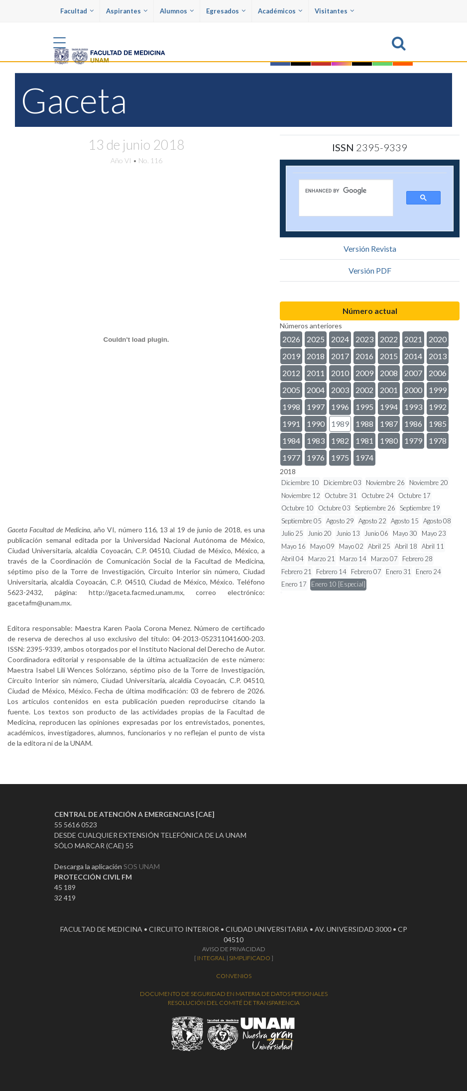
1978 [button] (438, 440)
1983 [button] (316, 440)
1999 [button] (438, 390)
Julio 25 (292, 533)
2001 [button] (389, 390)
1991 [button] (291, 423)
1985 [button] (438, 423)
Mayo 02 (351, 546)
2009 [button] (364, 373)
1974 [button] (364, 457)
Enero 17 (294, 584)
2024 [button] (340, 339)
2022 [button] (389, 339)
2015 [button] (389, 356)
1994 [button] (389, 406)
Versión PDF (370, 270)
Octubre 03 (334, 508)
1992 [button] (438, 406)
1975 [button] (340, 457)
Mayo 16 (293, 546)
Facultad (77, 11)
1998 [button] (291, 406)
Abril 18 (406, 546)
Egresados (225, 11)
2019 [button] (291, 356)
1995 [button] (364, 406)
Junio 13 (348, 533)
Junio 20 (320, 533)
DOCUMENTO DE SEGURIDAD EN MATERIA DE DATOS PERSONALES (234, 993)
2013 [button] (438, 356)
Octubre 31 (341, 495)
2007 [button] (413, 373)
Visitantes (334, 11)
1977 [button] (291, 457)
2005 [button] (291, 390)
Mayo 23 (434, 533)
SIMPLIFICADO (249, 958)
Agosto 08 (437, 521)
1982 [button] (340, 440)
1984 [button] (291, 440)
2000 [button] (413, 390)
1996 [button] (340, 406)
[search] (339, 190)
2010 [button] (340, 373)
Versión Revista (370, 248)
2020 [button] (438, 339)
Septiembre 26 (375, 508)
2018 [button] (316, 356)
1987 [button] (389, 423)
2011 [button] (316, 373)
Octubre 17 (414, 495)
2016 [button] (364, 356)
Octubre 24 (377, 495)
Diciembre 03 (342, 483)
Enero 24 (428, 572)
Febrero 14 (331, 572)
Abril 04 (292, 559)
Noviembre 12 (300, 495)
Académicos (280, 11)
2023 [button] (364, 339)
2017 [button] (340, 356)
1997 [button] (316, 406)
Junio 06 (376, 533)
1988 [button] (364, 423)
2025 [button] (316, 339)
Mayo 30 (405, 533)
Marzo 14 (353, 559)
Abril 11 (433, 546)
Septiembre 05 (301, 521)
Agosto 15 (405, 521)
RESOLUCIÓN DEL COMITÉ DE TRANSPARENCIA (234, 1002)
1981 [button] (364, 440)
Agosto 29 (340, 521)
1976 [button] (316, 457)
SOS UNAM (141, 866)
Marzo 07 (384, 559)
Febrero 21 (296, 572)
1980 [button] (389, 440)
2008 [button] (389, 373)
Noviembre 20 (428, 483)
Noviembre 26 (385, 483)
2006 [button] (438, 373)
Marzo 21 (321, 559)
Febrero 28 (417, 559)
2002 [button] (364, 390)
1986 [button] (413, 423)
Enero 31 (398, 572)
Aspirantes (126, 11)
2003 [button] (340, 390)
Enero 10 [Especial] (338, 584)
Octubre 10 (297, 508)
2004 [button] (316, 390)
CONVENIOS (233, 976)
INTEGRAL (211, 958)
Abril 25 (379, 546)
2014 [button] (413, 356)
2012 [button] (291, 373)
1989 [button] (340, 423)
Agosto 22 (372, 521)
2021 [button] (413, 339)
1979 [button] (413, 440)
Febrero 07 (366, 572)
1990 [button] (316, 423)
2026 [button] (291, 339)
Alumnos (177, 11)
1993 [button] (413, 406)
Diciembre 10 (300, 483)
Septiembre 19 (420, 508)
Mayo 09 (322, 546)
